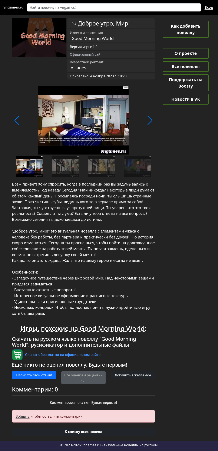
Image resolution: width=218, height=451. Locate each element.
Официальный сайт (86, 54)
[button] (17, 120)
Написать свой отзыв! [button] (34, 375)
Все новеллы (186, 66)
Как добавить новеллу (186, 29)
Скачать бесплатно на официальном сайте (62, 355)
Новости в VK (185, 99)
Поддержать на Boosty (185, 83)
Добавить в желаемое (133, 375)
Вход (209, 7)
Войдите (23, 416)
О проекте (186, 53)
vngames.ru (91, 445)
